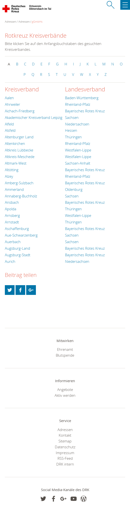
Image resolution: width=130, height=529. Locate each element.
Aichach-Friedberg (19, 110)
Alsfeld (10, 130)
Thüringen (73, 136)
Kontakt (65, 435)
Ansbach (12, 202)
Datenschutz (65, 446)
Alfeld (9, 124)
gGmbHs (37, 21)
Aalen (9, 97)
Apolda (10, 208)
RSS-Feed (65, 458)
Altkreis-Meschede (19, 156)
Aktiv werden (65, 395)
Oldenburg (73, 189)
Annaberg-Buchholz (21, 196)
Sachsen (72, 117)
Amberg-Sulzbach (19, 182)
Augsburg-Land (17, 248)
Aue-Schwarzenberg (21, 235)
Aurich (10, 261)
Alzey (9, 176)
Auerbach (13, 241)
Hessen (71, 130)
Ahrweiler (12, 104)
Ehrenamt (65, 349)
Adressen (24, 21)
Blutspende (65, 355)
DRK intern (65, 464)
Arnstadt (12, 222)
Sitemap (65, 441)
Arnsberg (12, 215)
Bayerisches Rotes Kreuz (85, 110)
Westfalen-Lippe (78, 150)
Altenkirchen (15, 143)
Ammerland (14, 189)
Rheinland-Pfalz (77, 104)
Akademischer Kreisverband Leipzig (33, 117)
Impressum (65, 452)
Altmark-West (15, 163)
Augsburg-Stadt (17, 254)
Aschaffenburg (17, 228)
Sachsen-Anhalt (77, 163)
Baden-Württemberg (81, 97)
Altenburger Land (19, 136)
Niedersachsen (77, 124)
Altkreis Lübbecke (19, 150)
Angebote (65, 389)
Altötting (11, 169)
